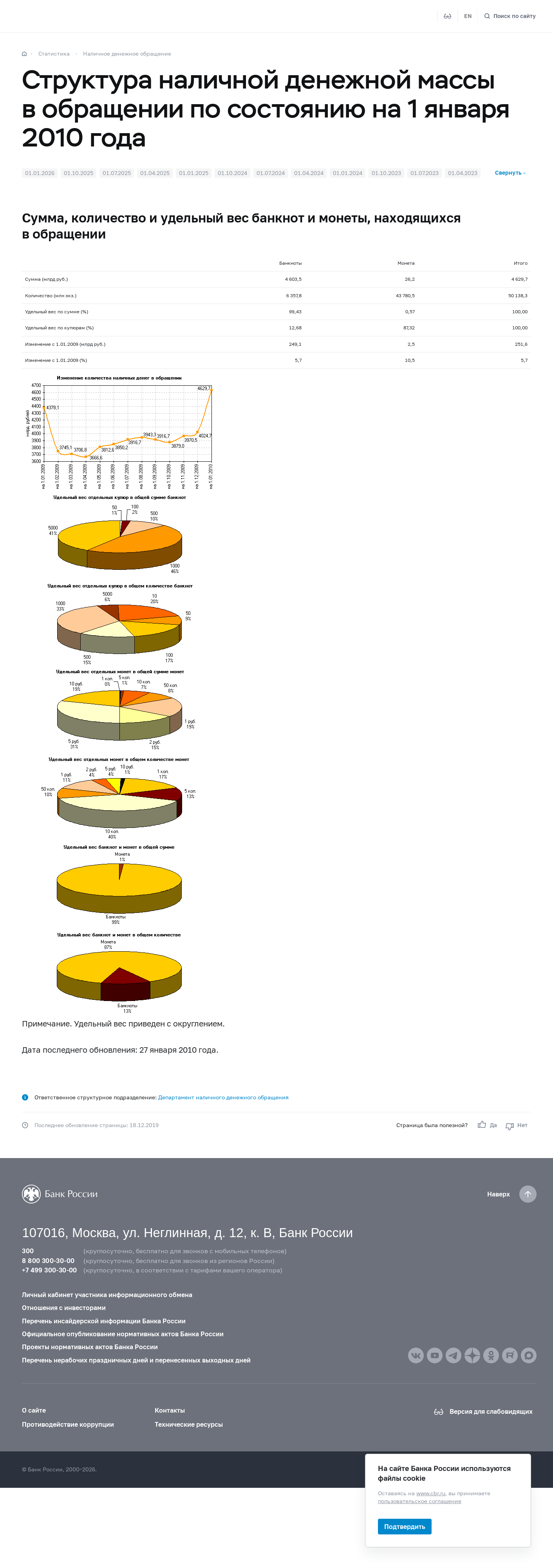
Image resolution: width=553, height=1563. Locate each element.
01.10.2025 (78, 173)
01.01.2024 (347, 173)
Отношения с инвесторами (64, 1308)
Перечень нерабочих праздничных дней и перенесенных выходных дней (136, 1360)
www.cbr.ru (430, 1493)
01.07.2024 (271, 173)
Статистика (54, 53)
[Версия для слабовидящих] (448, 16)
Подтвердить (404, 1526)
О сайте (34, 1410)
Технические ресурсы (189, 1424)
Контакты (170, 1410)
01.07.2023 (424, 173)
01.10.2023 (386, 173)
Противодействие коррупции (68, 1424)
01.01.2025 (193, 173)
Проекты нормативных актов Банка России (90, 1347)
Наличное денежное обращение (127, 53)
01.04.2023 (462, 173)
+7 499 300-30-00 (49, 1270)
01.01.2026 (39, 173)
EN (468, 16)
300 (28, 1251)
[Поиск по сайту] (510, 16)
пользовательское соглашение (419, 1501)
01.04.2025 (155, 173)
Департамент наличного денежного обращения (223, 1097)
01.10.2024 (232, 173)
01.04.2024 (308, 173)
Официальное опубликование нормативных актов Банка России (123, 1334)
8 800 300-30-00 (48, 1261)
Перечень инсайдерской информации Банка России (104, 1321)
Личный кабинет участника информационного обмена (107, 1295)
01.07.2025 (117, 173)
